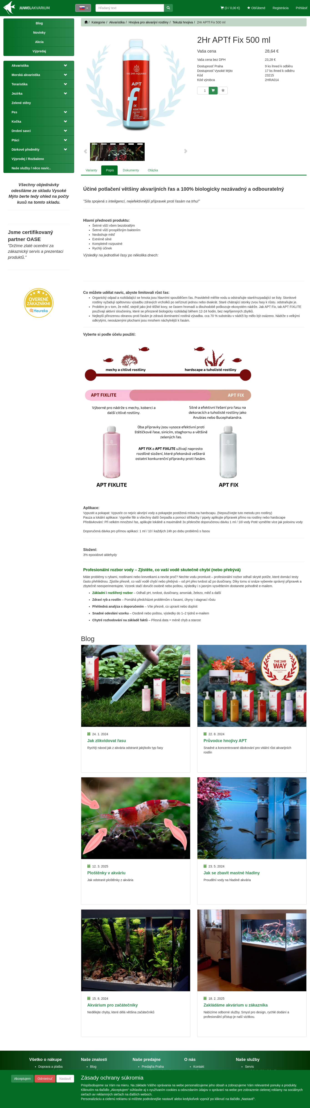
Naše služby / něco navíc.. (31, 168)
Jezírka (17, 93)
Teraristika (20, 84)
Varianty (91, 170)
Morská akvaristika (26, 75)
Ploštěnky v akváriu (106, 873)
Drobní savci (21, 131)
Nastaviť (65, 1078)
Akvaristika (20, 65)
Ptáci (15, 140)
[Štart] (86, 22)
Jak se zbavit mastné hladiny (232, 873)
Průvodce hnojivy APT (225, 740)
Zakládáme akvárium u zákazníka (236, 1005)
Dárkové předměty (25, 149)
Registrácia (281, 8)
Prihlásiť (301, 8)
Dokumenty (131, 170)
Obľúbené (256, 8)
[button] (65, 65)
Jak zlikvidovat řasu (106, 740)
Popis (110, 170)
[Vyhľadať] (168, 8)
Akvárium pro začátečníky (112, 1005)
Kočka (16, 121)
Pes (14, 112)
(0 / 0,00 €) (230, 8)
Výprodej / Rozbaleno (28, 159)
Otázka (153, 170)
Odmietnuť (45, 1078)
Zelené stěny (21, 103)
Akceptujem (22, 1078)
